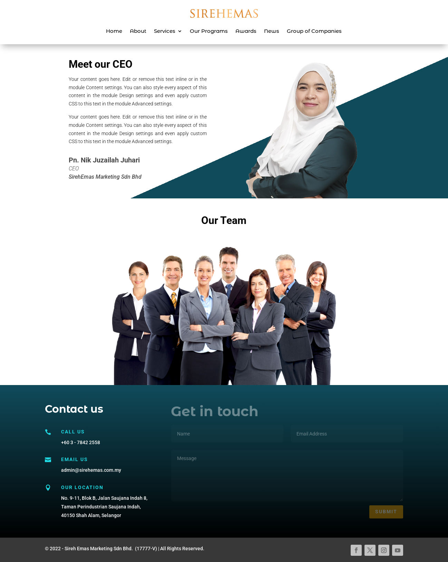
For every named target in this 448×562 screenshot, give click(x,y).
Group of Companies (314, 31)
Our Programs (209, 31)
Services (164, 31)
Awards (245, 31)
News (271, 31)
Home (114, 31)
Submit (386, 511)
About (138, 31)
